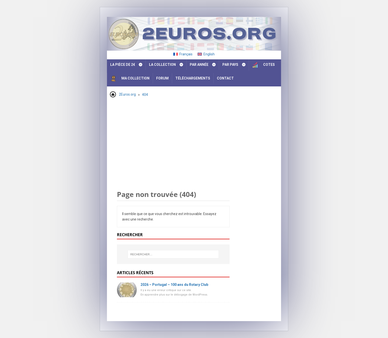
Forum (162, 78)
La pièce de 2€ (122, 65)
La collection (162, 65)
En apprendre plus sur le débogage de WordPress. (174, 294)
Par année (199, 65)
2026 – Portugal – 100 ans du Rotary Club (174, 285)
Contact (225, 78)
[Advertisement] (194, 137)
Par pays (230, 65)
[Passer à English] (206, 54)
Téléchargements (192, 78)
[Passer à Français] (183, 54)
